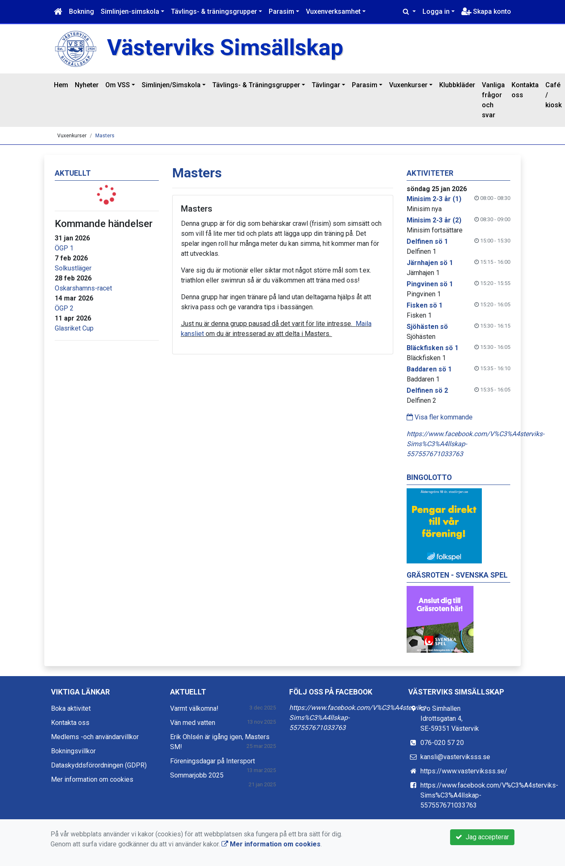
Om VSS (117, 85)
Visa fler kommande (440, 417)
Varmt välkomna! (194, 708)
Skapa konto (486, 11)
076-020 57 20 (442, 743)
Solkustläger (73, 268)
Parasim (281, 11)
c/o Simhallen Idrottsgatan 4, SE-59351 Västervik (449, 718)
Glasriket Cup (74, 328)
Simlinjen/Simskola (171, 85)
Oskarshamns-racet (83, 288)
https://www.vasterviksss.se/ (463, 771)
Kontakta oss (525, 90)
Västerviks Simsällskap (225, 47)
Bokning (81, 11)
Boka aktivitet (71, 708)
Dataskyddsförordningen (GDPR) (99, 765)
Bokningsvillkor (73, 751)
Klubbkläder (457, 85)
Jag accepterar (482, 837)
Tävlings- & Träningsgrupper (256, 85)
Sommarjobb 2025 (197, 775)
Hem (61, 85)
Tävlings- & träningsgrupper (214, 11)
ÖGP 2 (64, 308)
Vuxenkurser (408, 85)
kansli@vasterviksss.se (455, 757)
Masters (105, 136)
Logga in (436, 11)
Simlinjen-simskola (130, 11)
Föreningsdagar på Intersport (212, 761)
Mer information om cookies (92, 779)
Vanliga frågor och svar (493, 100)
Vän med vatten (192, 723)
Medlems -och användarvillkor (95, 737)
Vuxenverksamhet (333, 11)
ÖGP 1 (64, 248)
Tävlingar (326, 85)
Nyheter (87, 85)
